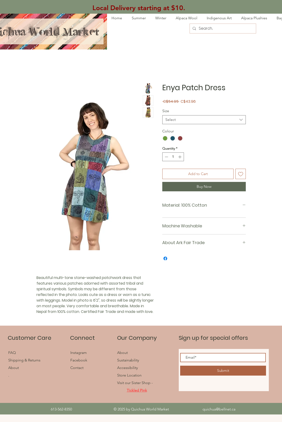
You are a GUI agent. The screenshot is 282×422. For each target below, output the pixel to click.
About (13, 367)
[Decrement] (166, 157)
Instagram (78, 352)
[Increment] (180, 157)
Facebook (79, 360)
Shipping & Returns (24, 360)
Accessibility (127, 367)
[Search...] (222, 28)
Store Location (129, 375)
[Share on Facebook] (165, 258)
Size (165, 111)
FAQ (12, 352)
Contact (76, 367)
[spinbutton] (173, 157)
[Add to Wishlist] (240, 174)
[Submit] (223, 371)
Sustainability (128, 360)
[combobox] (204, 119)
